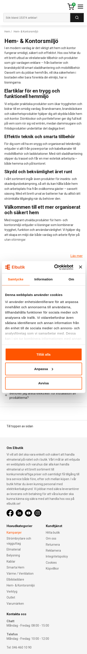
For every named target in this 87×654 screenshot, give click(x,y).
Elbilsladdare (15, 579)
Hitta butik (53, 532)
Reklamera (53, 550)
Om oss (51, 538)
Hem (7, 31)
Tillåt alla (44, 354)
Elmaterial (14, 549)
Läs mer (76, 256)
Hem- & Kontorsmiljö (21, 585)
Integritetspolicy (57, 556)
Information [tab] (43, 279)
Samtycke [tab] (15, 279)
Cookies (51, 562)
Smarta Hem (15, 567)
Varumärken (15, 603)
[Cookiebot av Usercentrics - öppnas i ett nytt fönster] (55, 267)
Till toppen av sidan (20, 426)
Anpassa (43, 369)
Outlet (11, 597)
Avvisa (43, 383)
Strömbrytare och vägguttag (19, 541)
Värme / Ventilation (20, 573)
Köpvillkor (52, 568)
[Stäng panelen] (80, 267)
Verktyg (12, 591)
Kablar (11, 561)
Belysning (13, 555)
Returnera (53, 544)
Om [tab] (71, 279)
